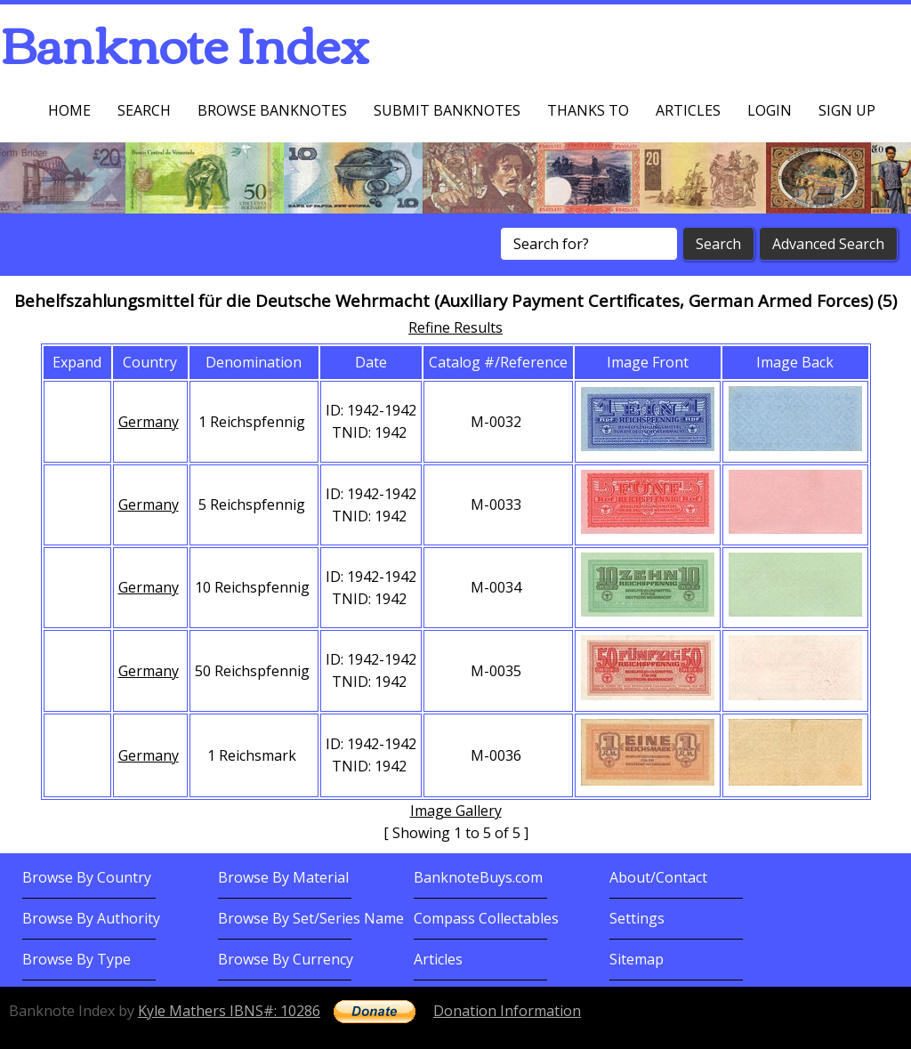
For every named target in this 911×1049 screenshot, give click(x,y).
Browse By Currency (285, 959)
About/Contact (658, 877)
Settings (637, 918)
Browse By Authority (91, 918)
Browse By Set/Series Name (311, 918)
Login (769, 110)
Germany (148, 422)
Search (144, 110)
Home (69, 110)
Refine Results (455, 327)
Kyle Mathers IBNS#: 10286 (229, 1011)
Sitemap (636, 959)
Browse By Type (76, 959)
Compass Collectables (486, 918)
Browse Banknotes (272, 110)
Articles (688, 110)
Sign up (846, 110)
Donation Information (507, 1011)
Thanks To (588, 110)
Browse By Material (283, 877)
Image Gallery (456, 810)
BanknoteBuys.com (478, 877)
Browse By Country (86, 877)
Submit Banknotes (447, 110)
